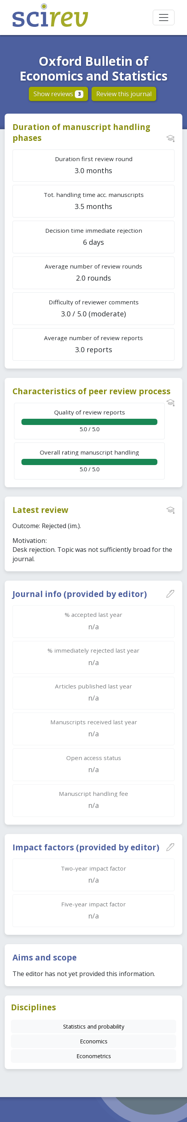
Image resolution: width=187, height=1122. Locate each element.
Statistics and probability (93, 1026)
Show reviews (59, 94)
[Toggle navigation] (164, 17)
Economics (94, 1041)
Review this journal (124, 94)
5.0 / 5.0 (89, 420)
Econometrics (93, 1056)
